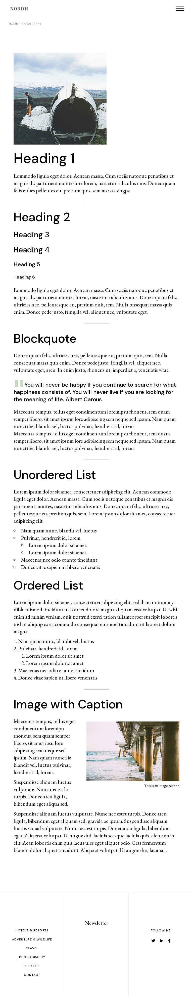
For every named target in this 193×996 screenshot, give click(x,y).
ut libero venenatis (78, 677)
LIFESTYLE (32, 966)
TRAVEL (32, 948)
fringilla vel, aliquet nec (89, 311)
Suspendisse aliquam (145, 821)
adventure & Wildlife (32, 939)
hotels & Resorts (32, 930)
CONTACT (32, 975)
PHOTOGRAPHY (32, 957)
